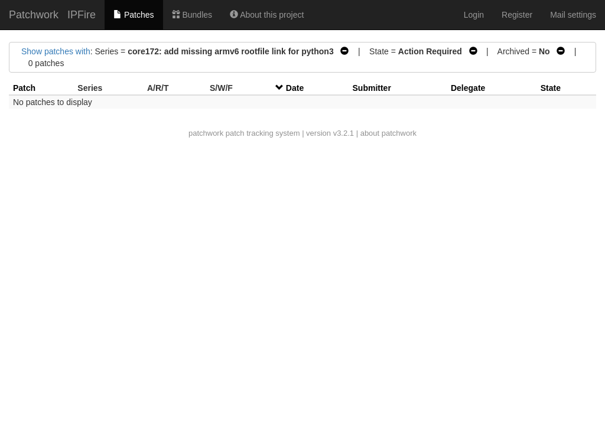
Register (517, 14)
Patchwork (33, 15)
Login (474, 14)
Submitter (372, 88)
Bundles (192, 14)
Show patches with (55, 51)
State (551, 88)
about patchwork (388, 133)
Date (295, 88)
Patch (24, 88)
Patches (133, 14)
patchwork (205, 133)
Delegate (468, 88)
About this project (267, 14)
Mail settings (573, 14)
